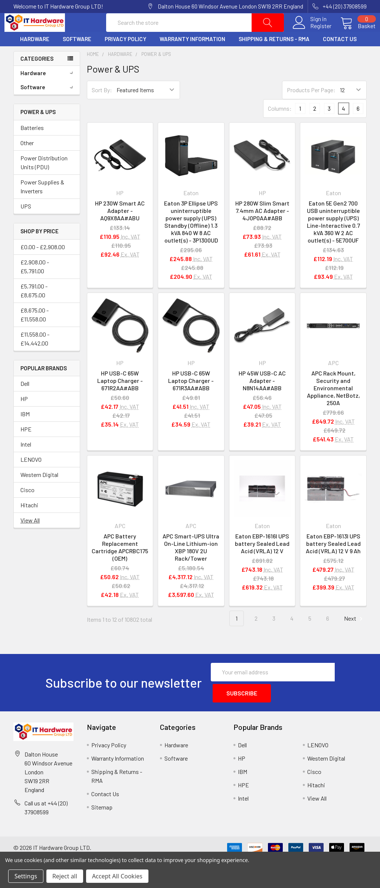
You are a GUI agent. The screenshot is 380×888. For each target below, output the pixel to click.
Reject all (64, 876)
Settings (25, 876)
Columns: (280, 126)
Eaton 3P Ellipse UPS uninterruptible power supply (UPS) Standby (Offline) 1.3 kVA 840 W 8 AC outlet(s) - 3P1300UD (191, 239)
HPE (26, 446)
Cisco (27, 507)
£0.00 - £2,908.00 (42, 264)
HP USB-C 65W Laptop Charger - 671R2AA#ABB (120, 398)
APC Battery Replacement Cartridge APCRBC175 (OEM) (120, 564)
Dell (24, 401)
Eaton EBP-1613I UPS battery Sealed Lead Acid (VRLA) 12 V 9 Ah (333, 561)
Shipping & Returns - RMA (274, 56)
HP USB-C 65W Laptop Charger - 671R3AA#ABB (191, 398)
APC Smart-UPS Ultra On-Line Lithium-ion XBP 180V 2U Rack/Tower (191, 564)
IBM (25, 431)
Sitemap (101, 821)
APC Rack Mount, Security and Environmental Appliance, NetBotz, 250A (333, 405)
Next (354, 636)
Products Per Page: (311, 107)
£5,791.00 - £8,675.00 (34, 308)
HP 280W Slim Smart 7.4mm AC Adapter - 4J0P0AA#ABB (262, 228)
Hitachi (29, 522)
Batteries (32, 144)
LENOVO (31, 477)
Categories (36, 76)
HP (24, 416)
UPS (25, 223)
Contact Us (340, 56)
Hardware (34, 56)
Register (311, 34)
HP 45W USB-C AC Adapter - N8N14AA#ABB (262, 398)
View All (30, 537)
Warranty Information (192, 56)
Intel (25, 461)
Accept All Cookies (117, 876)
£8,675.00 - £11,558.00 (34, 332)
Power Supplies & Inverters (42, 204)
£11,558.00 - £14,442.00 (34, 356)
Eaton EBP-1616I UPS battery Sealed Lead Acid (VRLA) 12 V (262, 561)
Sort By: (102, 107)
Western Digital (39, 492)
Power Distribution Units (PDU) (44, 180)
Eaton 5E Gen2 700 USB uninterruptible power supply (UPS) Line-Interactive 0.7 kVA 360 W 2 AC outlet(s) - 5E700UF (333, 239)
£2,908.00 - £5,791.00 (34, 284)
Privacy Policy (125, 56)
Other (27, 160)
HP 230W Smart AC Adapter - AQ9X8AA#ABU (120, 228)
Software (77, 56)
